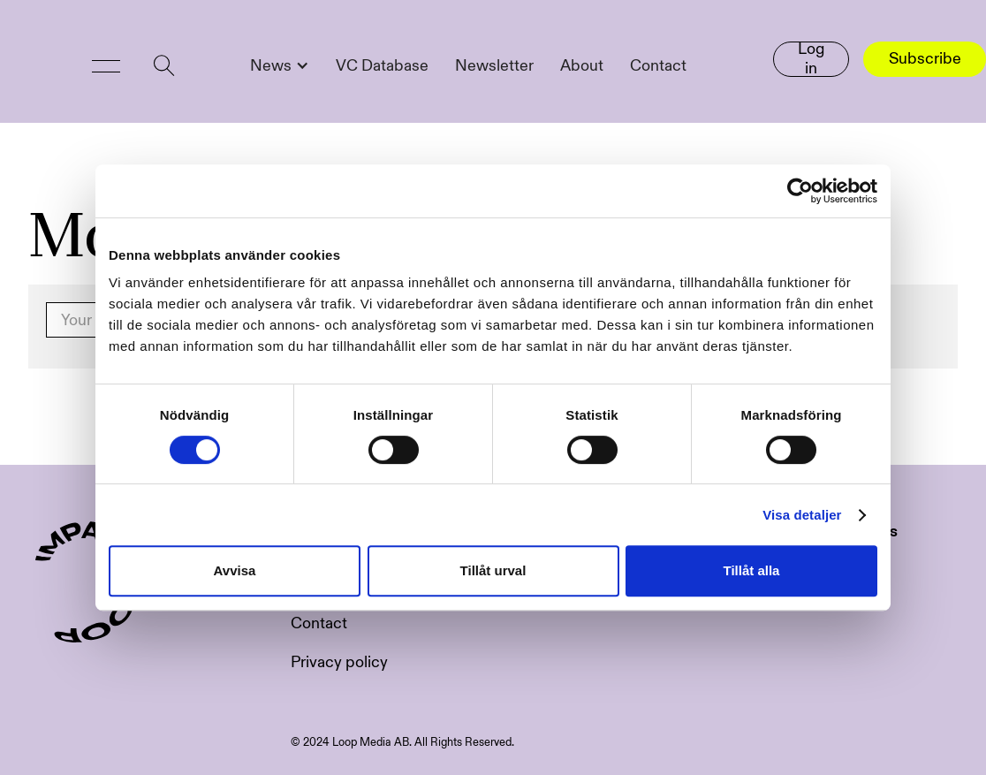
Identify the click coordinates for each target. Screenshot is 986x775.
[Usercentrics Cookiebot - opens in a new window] (800, 191)
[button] (106, 66)
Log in (811, 59)
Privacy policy (339, 662)
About (581, 66)
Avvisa (235, 570)
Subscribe (925, 59)
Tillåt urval (493, 570)
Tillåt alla (752, 570)
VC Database (382, 66)
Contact (658, 66)
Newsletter (494, 66)
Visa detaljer (801, 514)
